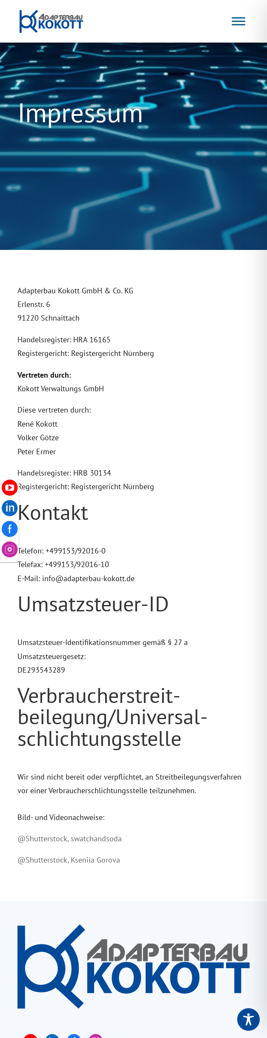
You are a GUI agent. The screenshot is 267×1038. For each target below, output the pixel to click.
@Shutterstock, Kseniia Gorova (68, 860)
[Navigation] (238, 21)
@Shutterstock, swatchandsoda (69, 838)
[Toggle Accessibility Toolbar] (248, 1019)
